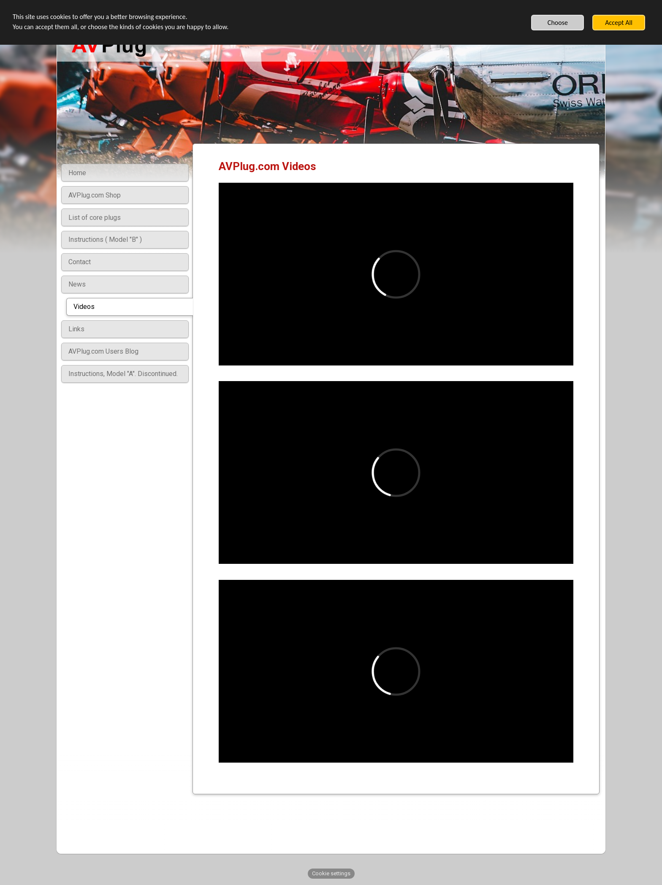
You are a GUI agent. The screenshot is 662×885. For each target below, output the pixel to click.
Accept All (618, 23)
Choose (558, 23)
